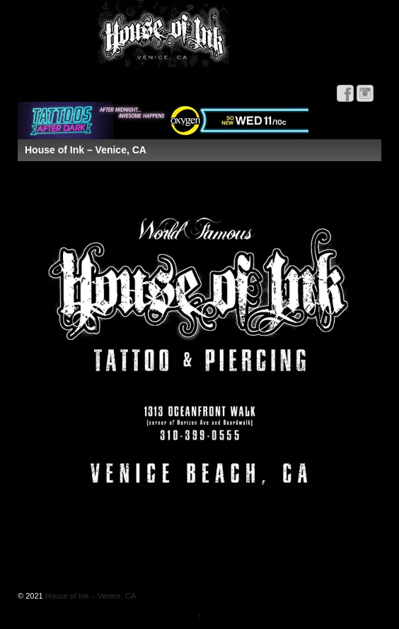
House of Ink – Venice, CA (89, 596)
